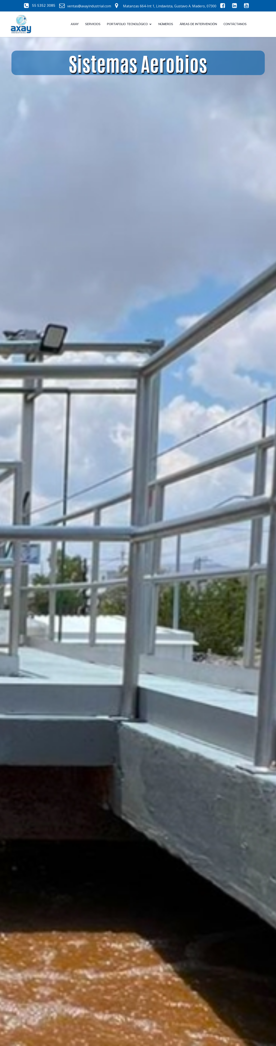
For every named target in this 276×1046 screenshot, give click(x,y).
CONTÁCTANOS (235, 24)
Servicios (93, 24)
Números (165, 24)
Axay (75, 24)
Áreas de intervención (198, 24)
